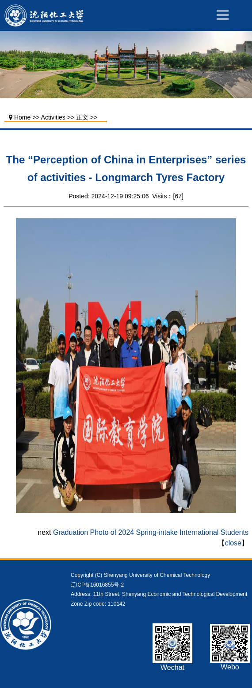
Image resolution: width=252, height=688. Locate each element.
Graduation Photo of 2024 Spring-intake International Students (150, 532)
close (233, 543)
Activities (53, 117)
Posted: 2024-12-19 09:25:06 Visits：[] (126, 196)
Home (22, 117)
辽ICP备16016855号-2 (97, 585)
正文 (82, 117)
